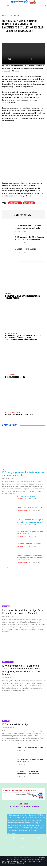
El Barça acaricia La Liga (25, 249)
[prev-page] (3, 567)
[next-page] (7, 567)
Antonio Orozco (14, 203)
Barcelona (9, 374)
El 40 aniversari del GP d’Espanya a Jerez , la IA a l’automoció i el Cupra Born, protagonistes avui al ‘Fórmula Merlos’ (22, 337)
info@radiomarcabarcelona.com (24, 806)
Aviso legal (9, 857)
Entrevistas (14, 15)
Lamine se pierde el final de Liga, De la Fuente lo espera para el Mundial (22, 612)
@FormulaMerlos (12, 333)
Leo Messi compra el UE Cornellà (29, 543)
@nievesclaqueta (12, 412)
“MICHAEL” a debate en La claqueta (18, 414)
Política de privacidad (22, 857)
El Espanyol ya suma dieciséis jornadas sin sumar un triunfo (22, 297)
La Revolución (29, 203)
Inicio (4, 15)
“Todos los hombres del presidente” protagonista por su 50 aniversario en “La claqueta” (30, 557)
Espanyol (8, 294)
